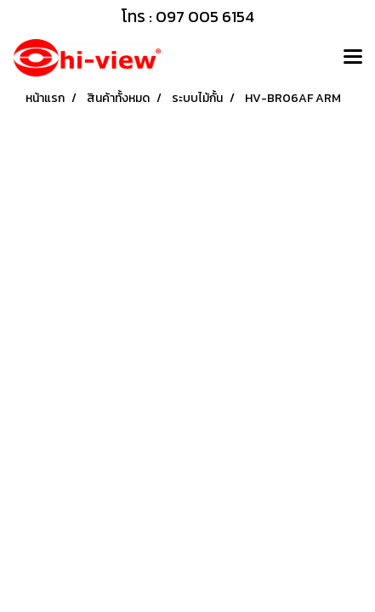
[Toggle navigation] (353, 57)
